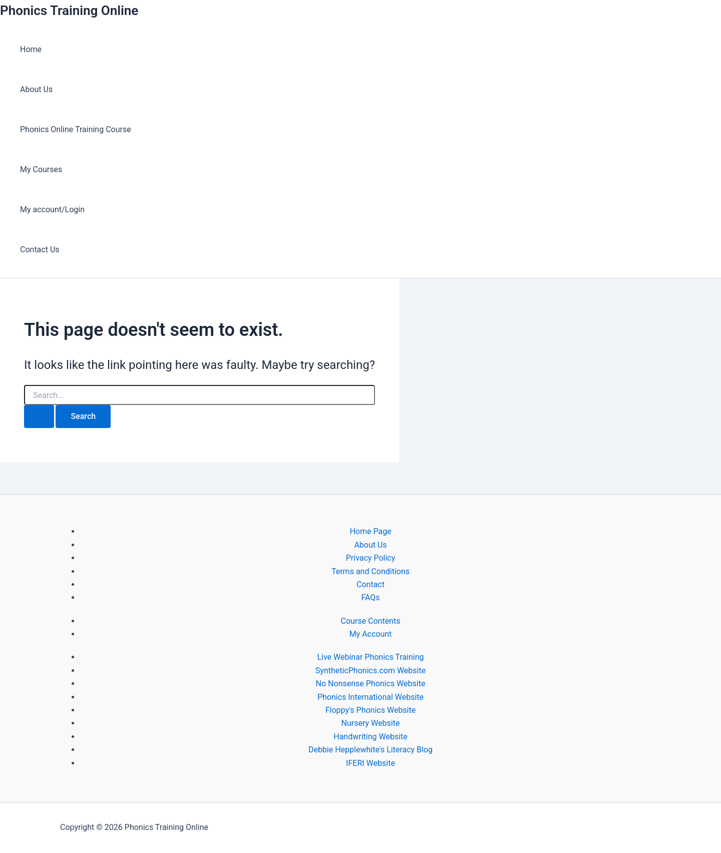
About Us (36, 89)
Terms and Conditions (370, 571)
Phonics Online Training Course (75, 129)
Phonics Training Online (69, 10)
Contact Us (40, 249)
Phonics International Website (370, 697)
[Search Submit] (39, 416)
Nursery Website (370, 723)
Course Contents (371, 621)
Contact (370, 584)
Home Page (370, 531)
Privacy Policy (371, 558)
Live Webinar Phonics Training (370, 657)
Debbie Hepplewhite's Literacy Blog (370, 749)
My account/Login (52, 209)
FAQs (370, 597)
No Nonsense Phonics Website (371, 683)
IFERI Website (370, 763)
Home (31, 49)
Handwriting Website (370, 736)
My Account (370, 634)
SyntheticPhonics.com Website (370, 670)
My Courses (41, 169)
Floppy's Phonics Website (370, 710)
